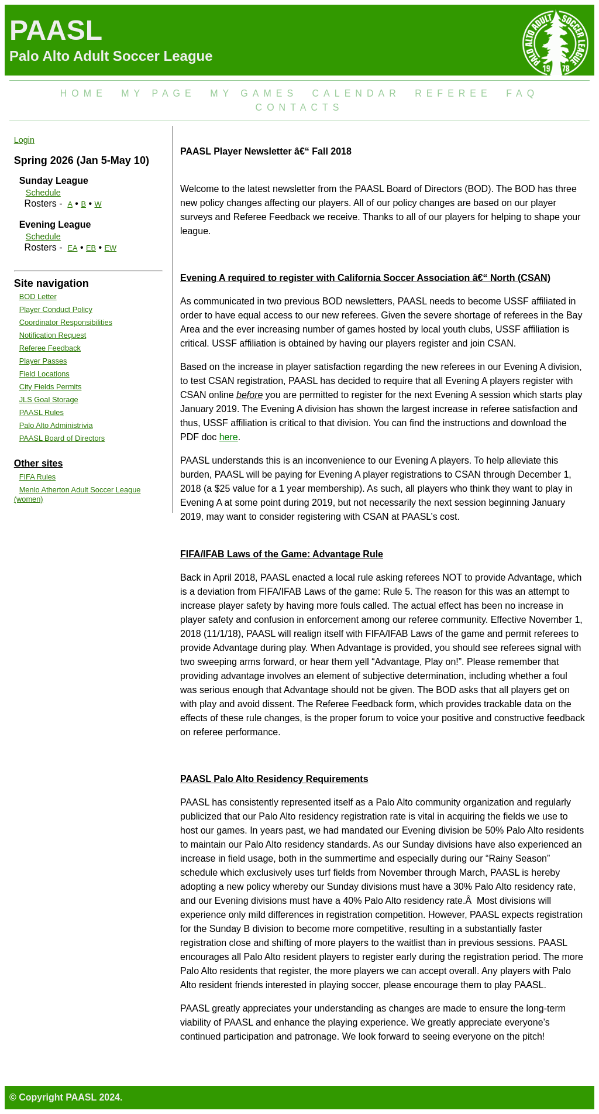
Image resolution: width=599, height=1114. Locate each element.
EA (72, 248)
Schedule (43, 192)
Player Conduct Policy (55, 309)
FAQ (522, 93)
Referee (453, 93)
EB (91, 248)
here (228, 437)
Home (83, 93)
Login (24, 140)
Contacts (300, 107)
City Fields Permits (50, 386)
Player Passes (43, 361)
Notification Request (53, 335)
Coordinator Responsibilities (65, 322)
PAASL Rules (41, 412)
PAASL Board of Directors (62, 438)
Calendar (356, 93)
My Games (254, 93)
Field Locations (44, 373)
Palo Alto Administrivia (56, 425)
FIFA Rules (37, 476)
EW (111, 248)
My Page (158, 93)
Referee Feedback (50, 348)
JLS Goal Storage (48, 399)
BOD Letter (38, 296)
